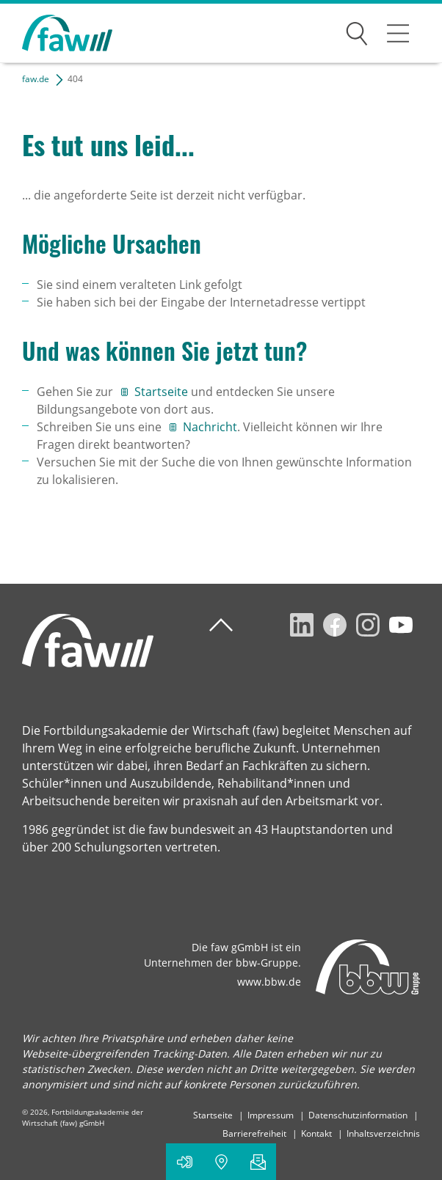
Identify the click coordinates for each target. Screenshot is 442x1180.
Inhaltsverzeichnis (383, 1133)
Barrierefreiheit (254, 1133)
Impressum (270, 1115)
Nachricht (210, 427)
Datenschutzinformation (357, 1115)
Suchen (357, 31)
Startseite (162, 392)
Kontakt (316, 1133)
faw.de (35, 79)
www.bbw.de (269, 982)
